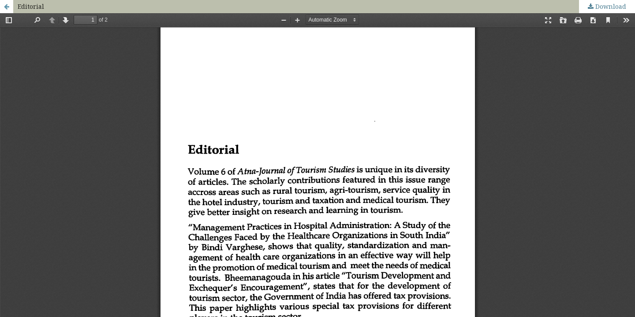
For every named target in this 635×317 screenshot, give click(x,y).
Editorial (31, 6)
